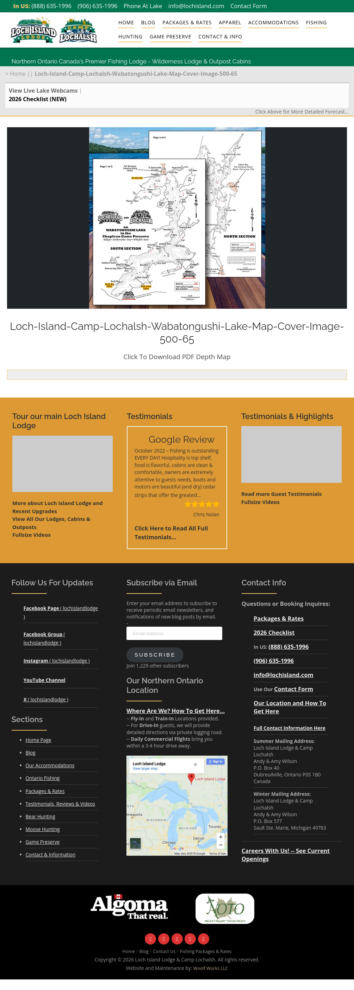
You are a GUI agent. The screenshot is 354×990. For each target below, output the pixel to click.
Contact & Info (220, 36)
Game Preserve (170, 36)
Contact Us (164, 951)
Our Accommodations (50, 765)
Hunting (130, 36)
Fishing (316, 22)
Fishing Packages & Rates (206, 951)
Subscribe (155, 655)
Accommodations (273, 22)
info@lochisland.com (196, 6)
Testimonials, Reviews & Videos (60, 803)
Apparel (230, 22)
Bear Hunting (40, 816)
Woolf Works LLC (210, 968)
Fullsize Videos (31, 534)
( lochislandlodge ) (57, 660)
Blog (148, 22)
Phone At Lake (143, 6)
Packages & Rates (187, 22)
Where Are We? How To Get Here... (175, 711)
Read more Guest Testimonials (281, 493)
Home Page (38, 740)
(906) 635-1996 (97, 6)
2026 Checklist (274, 632)
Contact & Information (51, 854)
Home (126, 22)
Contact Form (248, 6)
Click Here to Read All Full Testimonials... (171, 532)
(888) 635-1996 (52, 6)
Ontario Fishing (43, 778)
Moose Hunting (43, 829)
